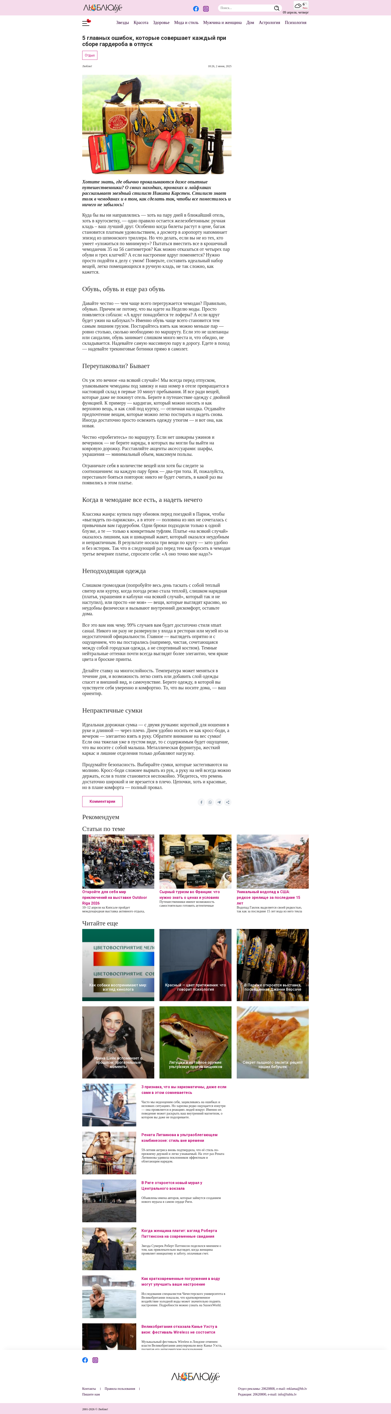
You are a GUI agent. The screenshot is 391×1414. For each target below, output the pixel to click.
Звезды (122, 22)
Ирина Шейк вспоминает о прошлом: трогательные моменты (118, 1062)
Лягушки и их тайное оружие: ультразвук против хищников (195, 1064)
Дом (250, 22)
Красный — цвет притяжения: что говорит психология (195, 987)
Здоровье (161, 22)
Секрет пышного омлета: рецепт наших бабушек (273, 1064)
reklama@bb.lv (296, 1389)
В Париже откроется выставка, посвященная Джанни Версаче (272, 987)
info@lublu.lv (287, 1394)
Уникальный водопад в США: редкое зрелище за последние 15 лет (268, 897)
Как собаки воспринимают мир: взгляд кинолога (118, 987)
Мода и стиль (186, 22)
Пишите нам (91, 1394)
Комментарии (102, 801)
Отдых (90, 55)
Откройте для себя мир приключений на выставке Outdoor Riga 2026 (114, 897)
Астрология (269, 22)
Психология (295, 22)
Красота (141, 22)
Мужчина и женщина (222, 22)
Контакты (89, 1389)
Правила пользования (120, 1389)
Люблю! (87, 66)
